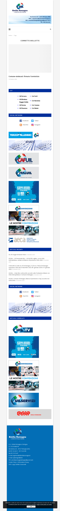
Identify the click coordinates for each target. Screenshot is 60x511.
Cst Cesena (35, 105)
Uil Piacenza (23, 108)
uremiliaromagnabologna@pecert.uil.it (22, 460)
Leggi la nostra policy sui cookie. (44, 504)
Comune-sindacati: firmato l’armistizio (24, 76)
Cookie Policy (12, 462)
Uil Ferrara (22, 96)
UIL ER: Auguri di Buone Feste (17, 254)
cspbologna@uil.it (18, 458)
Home (10, 35)
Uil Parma (22, 105)
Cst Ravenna (36, 101)
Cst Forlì (34, 96)
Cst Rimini (35, 108)
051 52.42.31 (14, 451)
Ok (31, 506)
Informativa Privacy (23, 462)
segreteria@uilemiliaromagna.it (21, 455)
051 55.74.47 (14, 453)
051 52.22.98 (22, 451)
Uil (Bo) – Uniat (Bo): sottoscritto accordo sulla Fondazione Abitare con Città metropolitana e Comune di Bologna (29, 274)
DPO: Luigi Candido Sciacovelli (17, 464)
